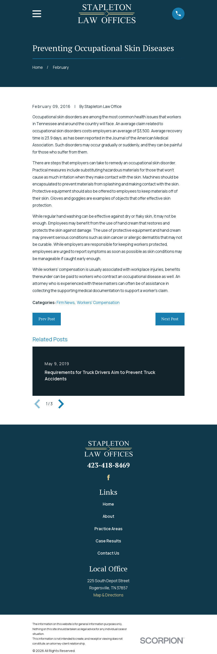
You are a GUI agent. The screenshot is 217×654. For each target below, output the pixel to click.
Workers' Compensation (98, 302)
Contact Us (108, 553)
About (108, 516)
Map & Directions (108, 595)
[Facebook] (108, 477)
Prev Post (46, 318)
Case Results (108, 541)
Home (108, 504)
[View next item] (61, 403)
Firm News (66, 302)
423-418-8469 (108, 465)
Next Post (170, 318)
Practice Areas (108, 528)
